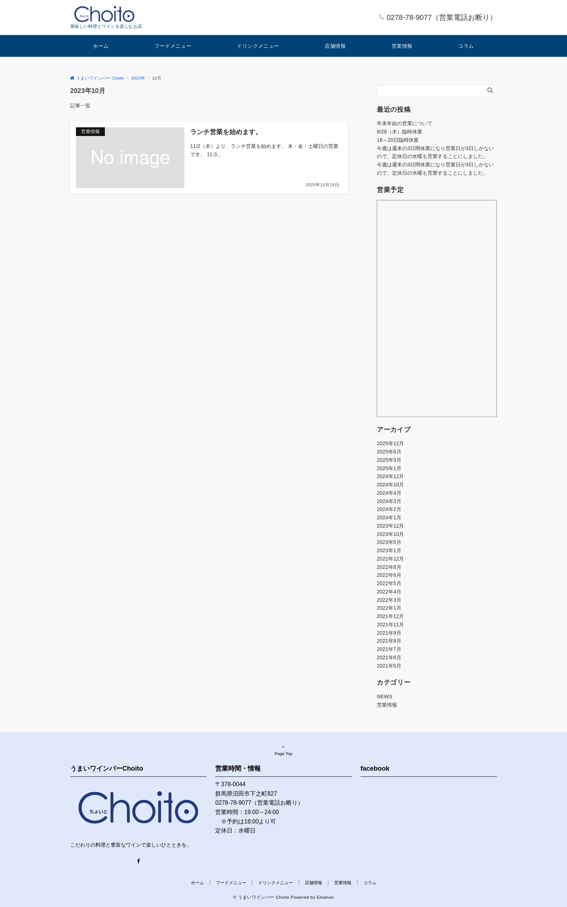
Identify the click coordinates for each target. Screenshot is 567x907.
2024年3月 (389, 501)
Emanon (325, 897)
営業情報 (387, 705)
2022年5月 (389, 583)
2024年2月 (389, 509)
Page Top (283, 750)
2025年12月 (390, 443)
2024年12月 (390, 476)
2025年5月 (389, 460)
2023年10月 (390, 534)
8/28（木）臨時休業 (399, 132)
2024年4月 (389, 493)
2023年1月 (389, 550)
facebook (375, 768)
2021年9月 (389, 633)
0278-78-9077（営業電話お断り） (442, 17)
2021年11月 (390, 624)
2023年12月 (390, 526)
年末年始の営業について (404, 123)
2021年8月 (389, 641)
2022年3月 (389, 600)
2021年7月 (389, 649)
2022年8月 (389, 567)
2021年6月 (389, 657)
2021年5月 (389, 666)
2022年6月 (389, 575)
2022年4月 (389, 592)
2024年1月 (389, 517)
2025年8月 (389, 452)
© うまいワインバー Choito (261, 897)
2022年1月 (389, 608)
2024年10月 (390, 484)
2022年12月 (390, 559)
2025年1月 (389, 468)
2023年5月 (389, 542)
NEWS (384, 696)
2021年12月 (390, 616)
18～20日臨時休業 (398, 140)
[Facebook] (138, 861)
